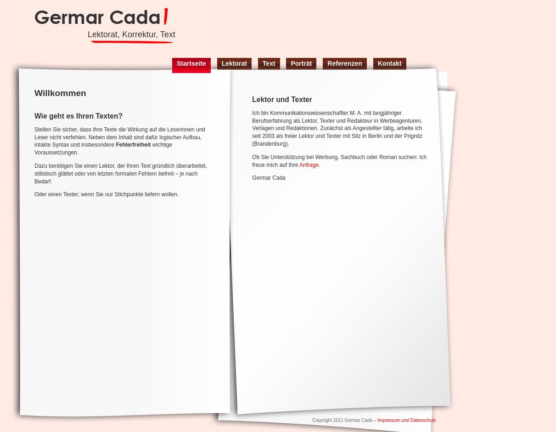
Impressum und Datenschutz (406, 420)
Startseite (191, 63)
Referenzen (344, 63)
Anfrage (309, 165)
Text (269, 63)
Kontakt (390, 63)
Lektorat (234, 63)
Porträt (301, 63)
